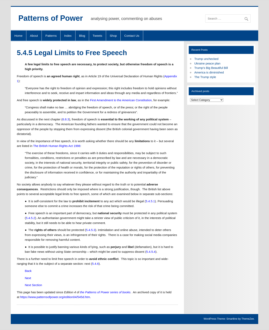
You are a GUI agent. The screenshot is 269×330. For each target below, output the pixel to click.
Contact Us (131, 35)
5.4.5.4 (150, 251)
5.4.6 (95, 263)
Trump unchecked (206, 58)
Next (28, 278)
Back (28, 271)
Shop (113, 35)
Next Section (33, 285)
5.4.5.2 (30, 218)
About (34, 35)
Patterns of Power (50, 18)
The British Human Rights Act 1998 (56, 146)
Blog (82, 35)
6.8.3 (65, 119)
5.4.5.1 (150, 201)
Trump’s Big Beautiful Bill (211, 67)
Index (67, 35)
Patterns (51, 35)
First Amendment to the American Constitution (121, 100)
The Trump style (205, 77)
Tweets (97, 35)
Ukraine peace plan (207, 63)
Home (18, 35)
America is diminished (209, 72)
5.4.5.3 (90, 230)
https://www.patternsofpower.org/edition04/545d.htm (55, 297)
